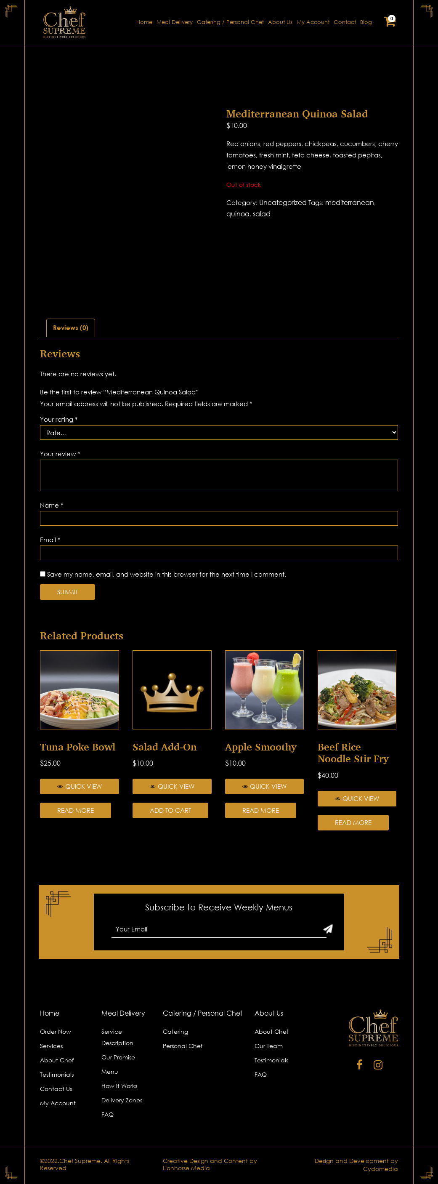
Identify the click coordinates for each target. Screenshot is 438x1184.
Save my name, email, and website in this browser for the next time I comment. (166, 574)
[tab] (70, 328)
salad (262, 214)
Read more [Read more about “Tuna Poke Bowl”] (75, 810)
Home (144, 22)
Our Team (269, 1045)
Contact (345, 22)
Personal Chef (182, 1045)
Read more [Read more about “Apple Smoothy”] (260, 810)
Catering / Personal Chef (230, 22)
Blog (366, 22)
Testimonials (57, 1074)
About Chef (57, 1060)
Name (51, 505)
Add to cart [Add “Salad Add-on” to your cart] (170, 810)
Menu (109, 1071)
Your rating (58, 419)
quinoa (238, 214)
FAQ (107, 1114)
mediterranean (349, 202)
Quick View (79, 786)
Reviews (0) (70, 327)
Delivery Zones (121, 1100)
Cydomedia (380, 1168)
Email (50, 539)
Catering (175, 1031)
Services (51, 1045)
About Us (280, 22)
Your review (60, 454)
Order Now (55, 1031)
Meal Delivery (175, 22)
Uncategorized (283, 202)
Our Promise (118, 1057)
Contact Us (56, 1088)
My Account (313, 22)
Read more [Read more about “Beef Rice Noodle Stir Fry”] (353, 822)
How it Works (119, 1085)
